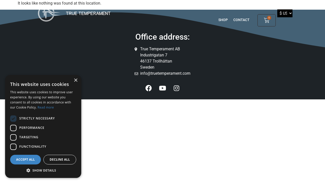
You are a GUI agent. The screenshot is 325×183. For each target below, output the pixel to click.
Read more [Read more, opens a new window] (46, 107)
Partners (238, 6)
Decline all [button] (60, 159)
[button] (43, 170)
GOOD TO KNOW (179, 6)
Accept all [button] (25, 159)
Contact (241, 20)
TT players (147, 7)
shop (223, 20)
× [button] (75, 80)
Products (122, 7)
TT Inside (210, 6)
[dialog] (43, 126)
